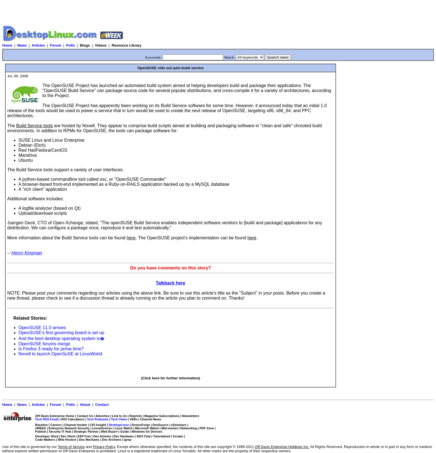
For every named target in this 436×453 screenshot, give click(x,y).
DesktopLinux (119, 425)
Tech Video (119, 419)
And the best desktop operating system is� (61, 338)
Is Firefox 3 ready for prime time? (51, 348)
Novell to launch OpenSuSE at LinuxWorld (60, 353)
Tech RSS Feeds (47, 419)
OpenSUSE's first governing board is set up (61, 332)
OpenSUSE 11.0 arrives (42, 327)
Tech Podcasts (97, 419)
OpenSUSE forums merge (44, 343)
